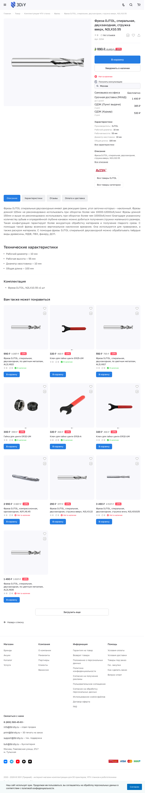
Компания (44, 644)
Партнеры (43, 660)
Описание (12, 198)
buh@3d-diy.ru (11, 744)
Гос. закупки (114, 665)
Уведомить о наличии (117, 68)
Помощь (112, 644)
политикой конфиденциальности (38, 788)
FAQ (75, 706)
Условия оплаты (116, 650)
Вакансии (43, 670)
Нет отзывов (108, 35)
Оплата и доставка (75, 198)
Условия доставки (117, 655)
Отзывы (54, 198)
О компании (44, 650)
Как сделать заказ (117, 670)
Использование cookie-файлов (89, 696)
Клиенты (43, 665)
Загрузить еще (72, 612)
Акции (7, 655)
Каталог (8, 660)
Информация (80, 644)
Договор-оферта (81, 701)
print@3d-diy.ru (12, 732)
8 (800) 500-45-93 (13, 722)
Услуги (7, 665)
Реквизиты (44, 655)
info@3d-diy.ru (11, 727)
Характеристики (33, 198)
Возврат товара (81, 655)
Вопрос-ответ (115, 674)
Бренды (8, 650)
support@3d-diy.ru (13, 738)
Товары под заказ (117, 660)
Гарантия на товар (83, 650)
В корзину (117, 59)
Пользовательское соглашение (89, 684)
